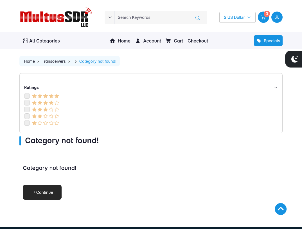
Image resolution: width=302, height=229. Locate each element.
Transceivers (54, 61)
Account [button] (148, 41)
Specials (268, 40)
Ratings (151, 87)
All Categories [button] (41, 40)
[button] (263, 17)
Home (120, 41)
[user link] (277, 17)
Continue (42, 192)
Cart (174, 41)
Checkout (198, 41)
